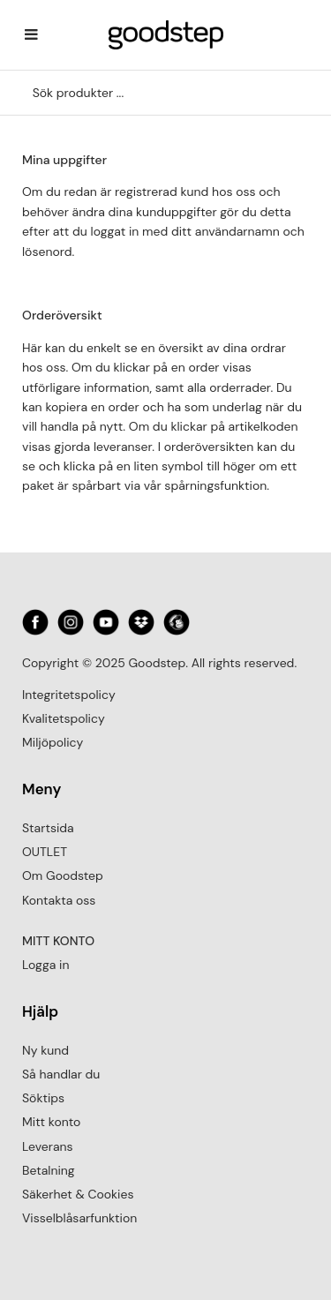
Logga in (45, 965)
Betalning (48, 1170)
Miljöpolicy (52, 742)
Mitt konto (51, 1122)
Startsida (48, 828)
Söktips (43, 1098)
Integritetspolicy (69, 695)
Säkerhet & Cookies (77, 1194)
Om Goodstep (62, 875)
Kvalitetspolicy (63, 718)
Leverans (47, 1146)
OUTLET (44, 852)
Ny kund (45, 1050)
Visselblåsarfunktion (79, 1218)
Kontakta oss (58, 900)
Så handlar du (61, 1074)
